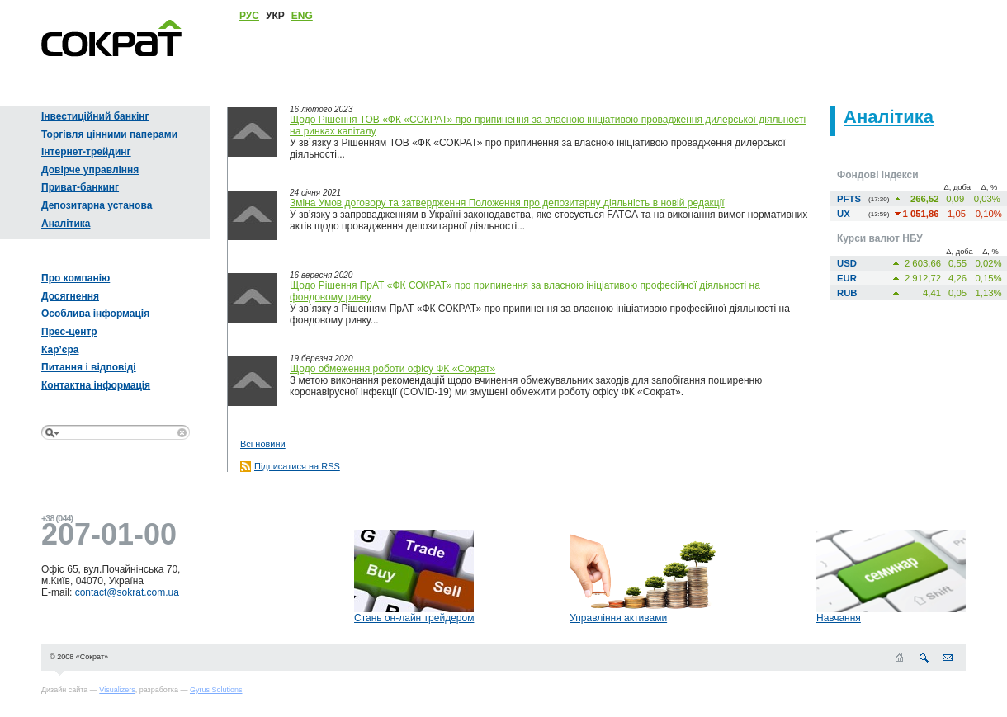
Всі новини (263, 444)
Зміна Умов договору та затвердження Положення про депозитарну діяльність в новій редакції (507, 203)
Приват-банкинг (80, 187)
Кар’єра (59, 350)
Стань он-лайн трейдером (414, 618)
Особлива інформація (95, 313)
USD (847, 263)
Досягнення (70, 296)
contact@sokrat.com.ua (127, 592)
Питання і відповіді (88, 367)
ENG (302, 15)
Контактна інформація (95, 385)
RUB (847, 293)
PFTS (849, 199)
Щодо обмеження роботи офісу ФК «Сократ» (392, 369)
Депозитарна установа (96, 205)
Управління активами (618, 618)
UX (843, 214)
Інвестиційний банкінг (95, 116)
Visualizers (117, 690)
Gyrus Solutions (216, 690)
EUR (847, 278)
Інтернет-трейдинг (86, 152)
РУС (249, 15)
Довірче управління (90, 170)
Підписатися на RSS (297, 466)
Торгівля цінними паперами (109, 134)
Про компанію (75, 278)
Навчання (838, 618)
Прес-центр (69, 331)
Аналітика (65, 223)
